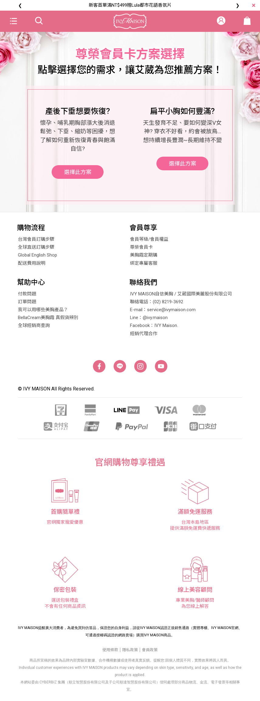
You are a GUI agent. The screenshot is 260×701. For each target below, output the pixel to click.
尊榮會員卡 (141, 249)
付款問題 (27, 296)
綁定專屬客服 (143, 265)
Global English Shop (37, 257)
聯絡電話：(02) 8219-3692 (156, 304)
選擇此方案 (78, 178)
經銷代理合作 (143, 336)
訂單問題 (27, 304)
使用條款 (110, 652)
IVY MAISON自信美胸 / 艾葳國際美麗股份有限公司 (181, 296)
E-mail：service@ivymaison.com (163, 312)
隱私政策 (130, 652)
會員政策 (150, 652)
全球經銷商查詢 (34, 328)
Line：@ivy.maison (149, 320)
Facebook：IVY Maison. (154, 328)
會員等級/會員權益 (149, 241)
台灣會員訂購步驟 (36, 241)
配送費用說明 (31, 265)
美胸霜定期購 (143, 257)
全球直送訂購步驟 (36, 249)
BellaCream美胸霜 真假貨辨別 (48, 320)
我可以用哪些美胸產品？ (43, 312)
